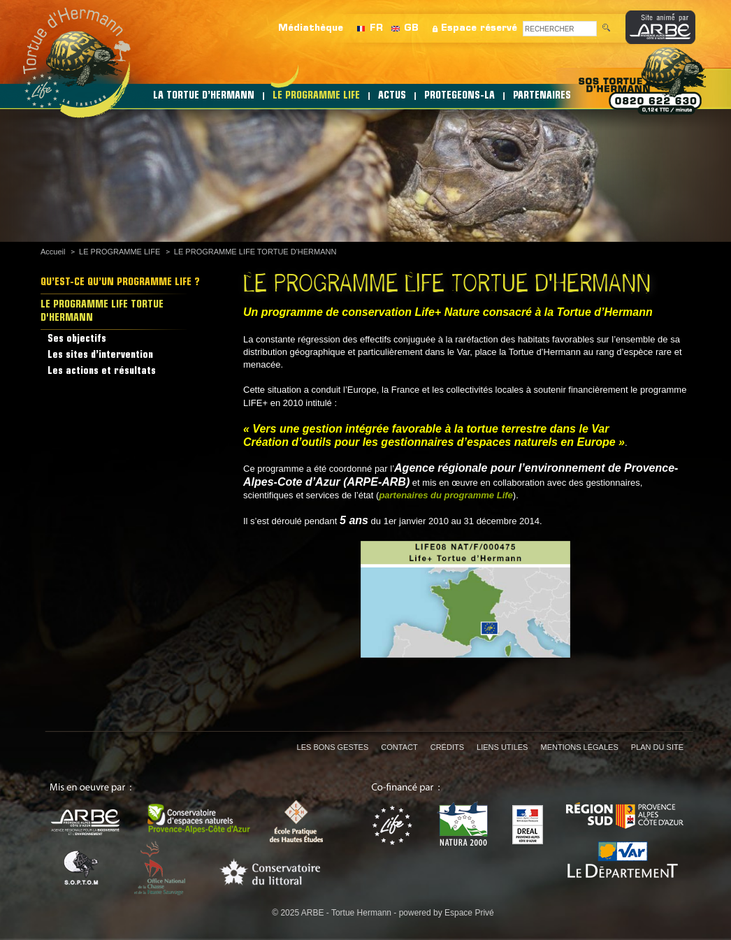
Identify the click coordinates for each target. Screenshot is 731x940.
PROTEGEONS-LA (459, 96)
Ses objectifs (77, 339)
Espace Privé (469, 913)
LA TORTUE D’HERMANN (203, 96)
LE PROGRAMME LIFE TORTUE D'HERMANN (255, 251)
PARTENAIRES (542, 96)
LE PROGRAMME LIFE (316, 96)
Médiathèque (310, 28)
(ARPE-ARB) (376, 482)
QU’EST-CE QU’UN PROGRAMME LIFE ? (120, 282)
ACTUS (392, 96)
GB (411, 28)
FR (376, 28)
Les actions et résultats (102, 371)
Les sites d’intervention (100, 355)
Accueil (53, 251)
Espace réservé (479, 28)
